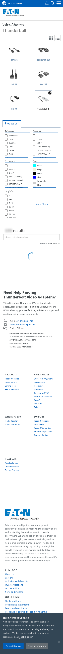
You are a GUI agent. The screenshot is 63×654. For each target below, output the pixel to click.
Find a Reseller (11, 421)
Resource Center (12, 389)
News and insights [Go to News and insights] (14, 591)
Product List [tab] (11, 123)
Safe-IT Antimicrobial (43, 396)
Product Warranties (42, 428)
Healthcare (38, 386)
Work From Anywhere (43, 378)
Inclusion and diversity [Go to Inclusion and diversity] (16, 581)
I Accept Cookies (13, 645)
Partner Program (12, 470)
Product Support (41, 421)
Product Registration (43, 431)
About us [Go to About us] (9, 574)
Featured (54, 243)
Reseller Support (12, 463)
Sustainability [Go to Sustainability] (12, 588)
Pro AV (37, 400)
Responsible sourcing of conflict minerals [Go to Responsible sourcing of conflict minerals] (26, 611)
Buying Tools (10, 386)
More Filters (42, 203)
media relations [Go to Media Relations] (13, 601)
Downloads (39, 424)
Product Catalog (12, 378)
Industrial (38, 403)
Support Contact (41, 435)
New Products (11, 382)
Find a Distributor (12, 424)
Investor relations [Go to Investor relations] (14, 584)
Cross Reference (12, 466)
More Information (37, 645)
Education (38, 389)
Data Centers (39, 382)
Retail (36, 407)
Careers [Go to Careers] (9, 577)
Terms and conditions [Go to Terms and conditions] (16, 608)
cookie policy (26, 636)
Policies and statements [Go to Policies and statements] (17, 604)
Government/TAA (41, 393)
